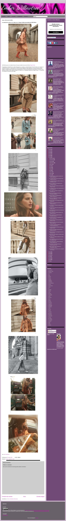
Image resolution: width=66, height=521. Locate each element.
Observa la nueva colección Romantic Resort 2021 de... (56, 223)
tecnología (50, 319)
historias (49, 297)
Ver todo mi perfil (60, 348)
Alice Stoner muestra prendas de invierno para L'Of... (55, 244)
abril (50, 170)
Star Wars (50, 318)
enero (50, 174)
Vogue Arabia (32, 65)
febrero (50, 173)
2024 (49, 152)
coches (49, 284)
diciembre (51, 158)
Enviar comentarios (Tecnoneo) (12, 498)
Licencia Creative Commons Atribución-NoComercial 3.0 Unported (37, 510)
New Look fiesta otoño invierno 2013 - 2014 (57, 79)
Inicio (24, 496)
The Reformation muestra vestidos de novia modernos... (56, 177)
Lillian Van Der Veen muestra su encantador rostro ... (55, 247)
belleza (49, 276)
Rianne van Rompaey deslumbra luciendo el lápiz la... (55, 194)
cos (49, 288)
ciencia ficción (51, 283)
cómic (49, 287)
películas (50, 313)
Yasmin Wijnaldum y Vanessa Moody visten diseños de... (56, 242)
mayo (50, 168)
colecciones (50, 285)
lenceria (49, 301)
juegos (49, 300)
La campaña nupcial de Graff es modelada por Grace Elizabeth (58, 96)
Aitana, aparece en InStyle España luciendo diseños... (55, 215)
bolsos (49, 277)
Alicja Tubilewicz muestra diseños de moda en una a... (56, 213)
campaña (50, 280)
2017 (49, 256)
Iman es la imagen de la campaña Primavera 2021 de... (55, 198)
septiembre (51, 162)
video (49, 322)
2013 (49, 261)
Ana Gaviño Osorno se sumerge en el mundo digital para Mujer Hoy (58, 62)
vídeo (49, 323)
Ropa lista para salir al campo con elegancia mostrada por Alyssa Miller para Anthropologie (58, 130)
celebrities (50, 281)
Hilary (59, 340)
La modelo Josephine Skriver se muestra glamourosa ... (55, 225)
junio (50, 167)
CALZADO (13, 16)
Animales (50, 272)
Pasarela (49, 311)
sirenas (49, 317)
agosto (50, 164)
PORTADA (3, 16)
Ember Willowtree (20, 7)
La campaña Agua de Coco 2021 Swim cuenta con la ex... (56, 179)
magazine (50, 304)
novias (49, 310)
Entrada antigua (40, 496)
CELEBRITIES (20, 16)
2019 (49, 253)
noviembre (51, 159)
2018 (49, 255)
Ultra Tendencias (6, 454)
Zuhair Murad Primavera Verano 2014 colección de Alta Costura (58, 121)
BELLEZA (26, 16)
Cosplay (49, 289)
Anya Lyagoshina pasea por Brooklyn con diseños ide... (56, 240)
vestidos (49, 321)
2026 (49, 149)
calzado (49, 279)
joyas (49, 298)
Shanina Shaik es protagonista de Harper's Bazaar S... (55, 196)
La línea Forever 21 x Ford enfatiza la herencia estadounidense (58, 71)
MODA (9, 16)
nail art (49, 309)
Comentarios (51, 332)
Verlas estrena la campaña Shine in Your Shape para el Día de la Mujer (58, 87)
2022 (49, 155)
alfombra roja (50, 271)
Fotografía (50, 294)
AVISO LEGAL (5, 515)
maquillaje (50, 305)
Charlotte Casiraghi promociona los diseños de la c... (55, 230)
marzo (50, 171)
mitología (50, 306)
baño (49, 275)
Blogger (36, 517)
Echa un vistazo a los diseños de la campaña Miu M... (55, 184)
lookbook (50, 302)
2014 (49, 259)
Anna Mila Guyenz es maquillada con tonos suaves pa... (56, 218)
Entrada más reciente (7, 496)
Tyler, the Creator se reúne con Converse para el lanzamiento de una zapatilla (58, 138)
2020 (49, 252)
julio (50, 165)
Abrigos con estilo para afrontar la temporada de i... (55, 203)
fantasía (49, 293)
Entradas (50, 330)
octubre (50, 161)
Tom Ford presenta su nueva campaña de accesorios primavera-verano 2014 (58, 112)
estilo (49, 292)
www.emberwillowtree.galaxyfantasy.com (41, 511)
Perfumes (50, 314)
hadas (49, 296)
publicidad (50, 315)
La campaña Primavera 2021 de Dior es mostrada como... (56, 181)
